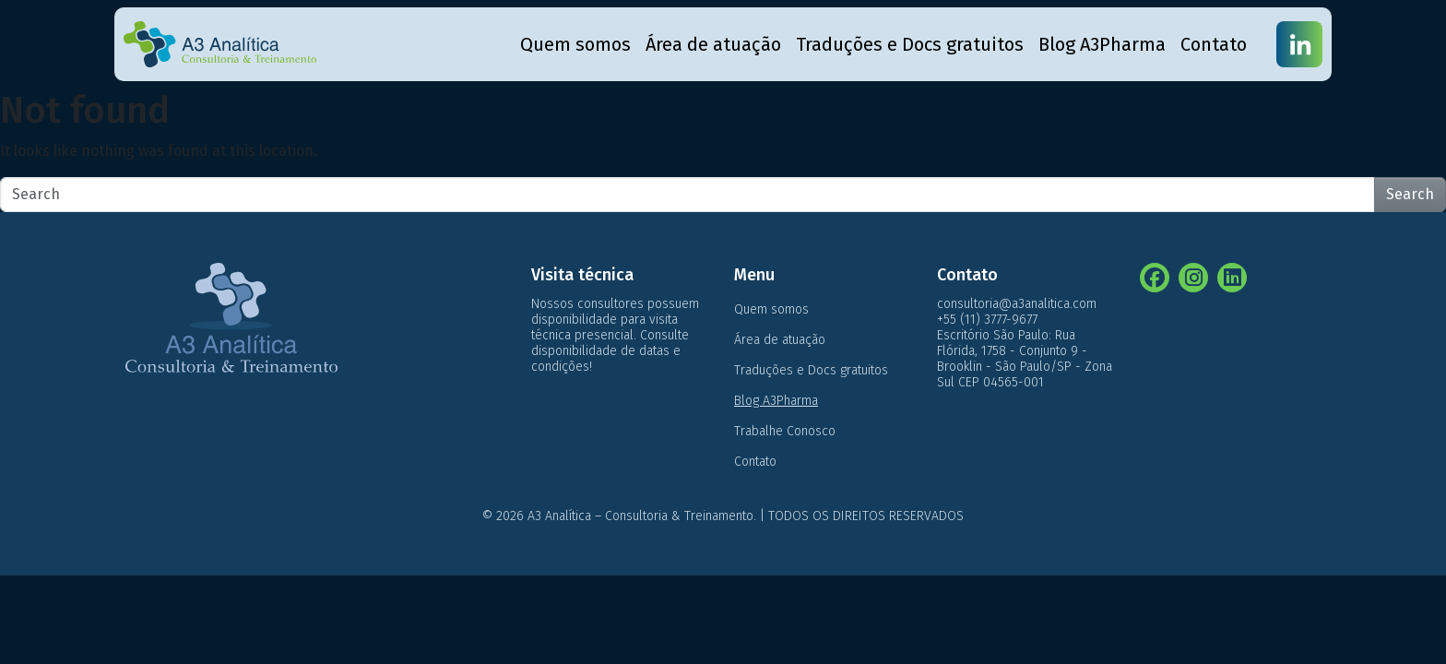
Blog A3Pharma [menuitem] (1102, 44)
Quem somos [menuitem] (575, 44)
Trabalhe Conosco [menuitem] (785, 431)
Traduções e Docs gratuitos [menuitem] (910, 44)
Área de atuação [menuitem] (713, 44)
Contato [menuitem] (1213, 44)
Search (1410, 194)
